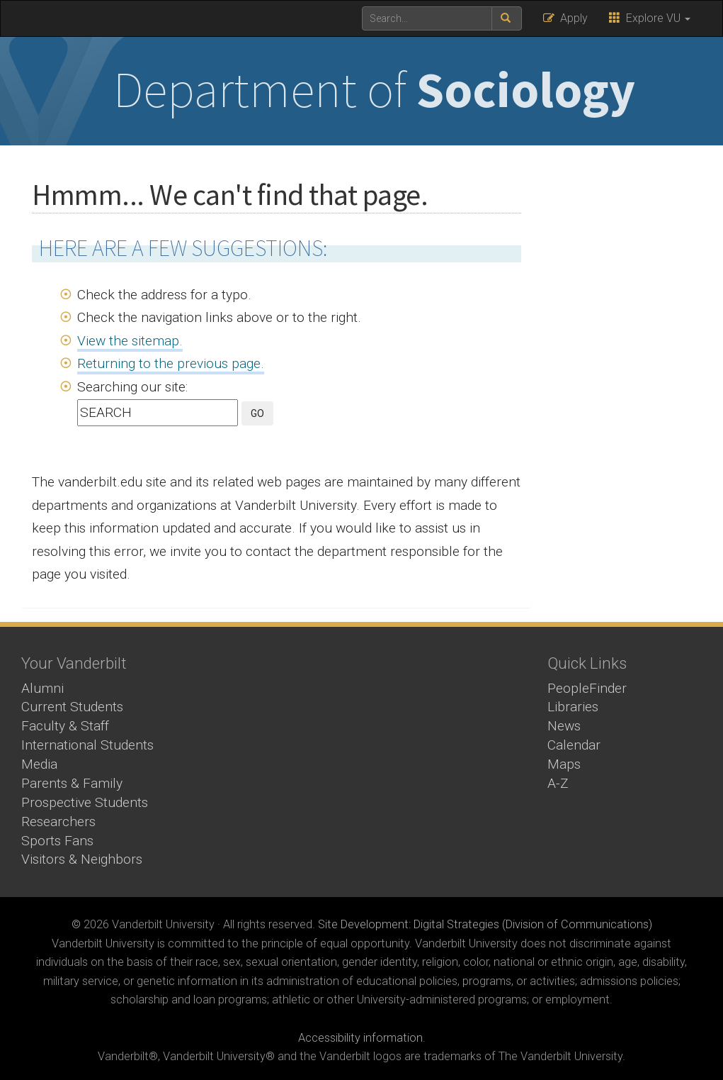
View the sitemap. (130, 341)
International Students (87, 745)
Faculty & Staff (65, 726)
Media (39, 764)
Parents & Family (72, 783)
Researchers (58, 821)
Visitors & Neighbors (81, 859)
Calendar (573, 745)
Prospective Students (84, 802)
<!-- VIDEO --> (362, 740)
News (564, 726)
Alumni (42, 688)
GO (257, 413)
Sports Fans (57, 841)
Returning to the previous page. (170, 363)
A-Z (558, 783)
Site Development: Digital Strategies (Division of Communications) (485, 924)
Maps (564, 764)
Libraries (572, 706)
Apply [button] (565, 18)
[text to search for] (427, 18)
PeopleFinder (587, 688)
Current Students (72, 706)
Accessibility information (360, 1038)
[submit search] (506, 18)
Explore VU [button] (649, 18)
